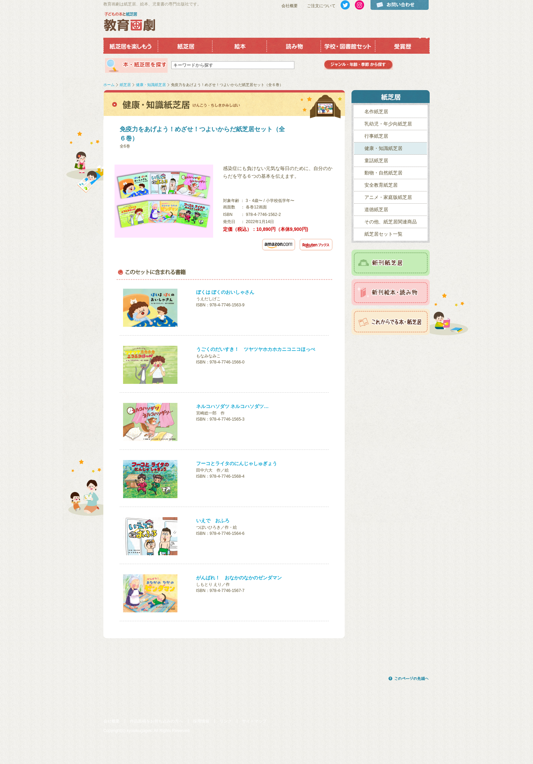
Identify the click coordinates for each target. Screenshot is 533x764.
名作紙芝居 (376, 111)
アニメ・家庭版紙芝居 (388, 197)
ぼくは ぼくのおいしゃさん (225, 292)
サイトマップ (254, 721)
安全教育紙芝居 (381, 185)
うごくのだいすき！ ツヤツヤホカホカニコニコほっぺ (255, 349)
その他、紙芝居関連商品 (390, 221)
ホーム (109, 85)
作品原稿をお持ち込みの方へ (156, 721)
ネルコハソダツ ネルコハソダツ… (232, 406)
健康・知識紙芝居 (151, 85)
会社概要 (289, 5)
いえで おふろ (212, 520)
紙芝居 (125, 85)
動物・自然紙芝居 (383, 172)
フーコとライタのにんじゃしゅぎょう (236, 463)
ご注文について (321, 5)
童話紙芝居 (376, 160)
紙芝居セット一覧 (383, 234)
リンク (226, 721)
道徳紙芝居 (376, 209)
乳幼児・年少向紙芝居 (388, 123)
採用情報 (201, 721)
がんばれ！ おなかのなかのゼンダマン (239, 577)
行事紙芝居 (376, 136)
